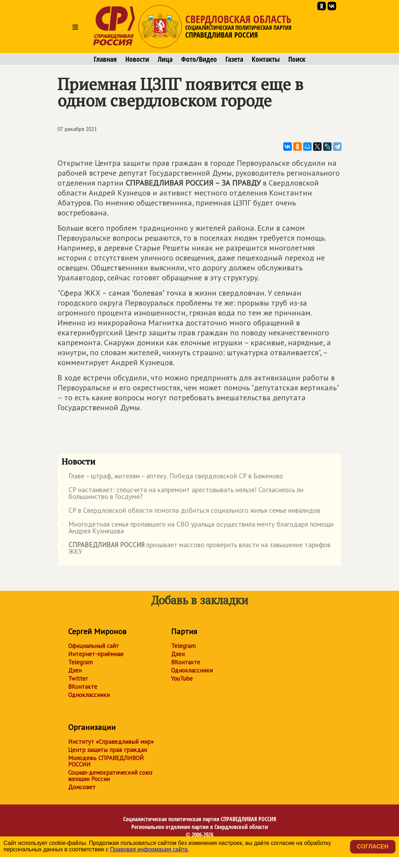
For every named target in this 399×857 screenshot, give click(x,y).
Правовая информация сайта (149, 849)
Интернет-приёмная (95, 654)
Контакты (266, 59)
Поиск (296, 59)
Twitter (78, 678)
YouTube (182, 678)
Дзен (75, 670)
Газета (234, 59)
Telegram (80, 662)
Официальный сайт (93, 646)
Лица (165, 59)
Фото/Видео (199, 59)
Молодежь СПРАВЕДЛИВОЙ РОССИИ (106, 761)
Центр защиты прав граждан (107, 750)
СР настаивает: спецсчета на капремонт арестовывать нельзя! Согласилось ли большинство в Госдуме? (182, 494)
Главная (105, 59)
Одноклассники (89, 695)
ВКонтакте (82, 686)
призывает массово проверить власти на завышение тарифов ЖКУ (195, 549)
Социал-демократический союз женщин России (110, 775)
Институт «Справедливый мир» (111, 741)
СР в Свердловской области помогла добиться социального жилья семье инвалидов (190, 511)
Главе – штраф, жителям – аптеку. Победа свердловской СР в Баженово (172, 477)
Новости (137, 59)
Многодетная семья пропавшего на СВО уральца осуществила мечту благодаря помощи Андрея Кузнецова (197, 528)
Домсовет (81, 787)
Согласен (372, 847)
